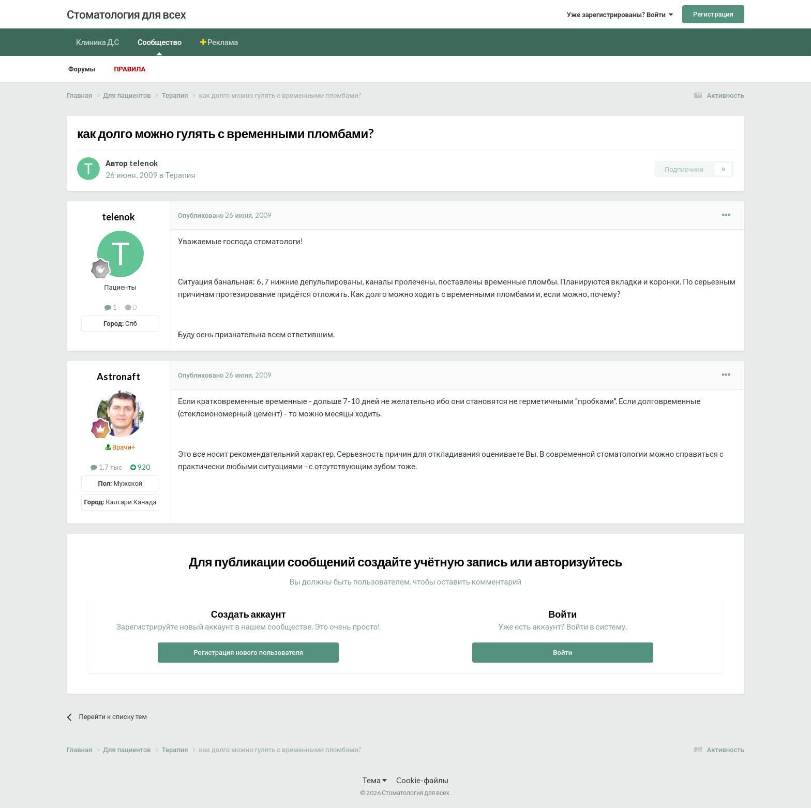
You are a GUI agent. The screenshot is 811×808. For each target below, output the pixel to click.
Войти (562, 652)
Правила (129, 69)
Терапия (180, 174)
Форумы (81, 69)
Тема (375, 780)
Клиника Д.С (97, 42)
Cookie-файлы (422, 780)
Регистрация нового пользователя (248, 652)
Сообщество (160, 46)
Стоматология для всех (126, 14)
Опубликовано (225, 215)
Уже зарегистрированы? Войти (620, 14)
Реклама (222, 42)
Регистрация (713, 14)
